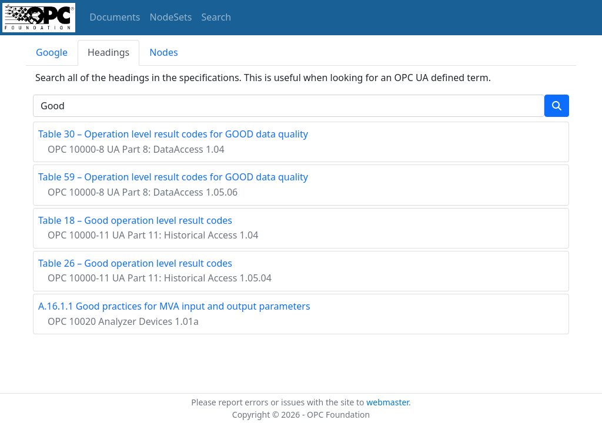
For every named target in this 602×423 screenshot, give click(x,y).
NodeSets (171, 17)
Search (217, 17)
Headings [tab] (108, 52)
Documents (114, 17)
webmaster (387, 402)
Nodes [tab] (163, 52)
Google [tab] (52, 52)
